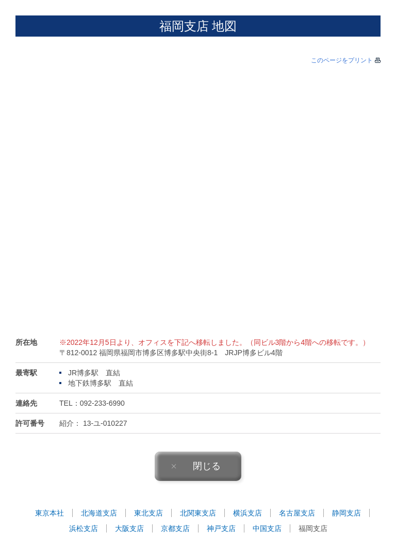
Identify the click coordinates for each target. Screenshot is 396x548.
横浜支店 (247, 513)
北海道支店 (99, 513)
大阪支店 (129, 528)
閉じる (196, 466)
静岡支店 (346, 513)
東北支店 (148, 513)
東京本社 (49, 513)
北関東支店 (198, 513)
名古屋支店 (297, 513)
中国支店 (267, 528)
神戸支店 (221, 528)
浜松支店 (83, 528)
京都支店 (175, 528)
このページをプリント (342, 60)
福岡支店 (313, 528)
